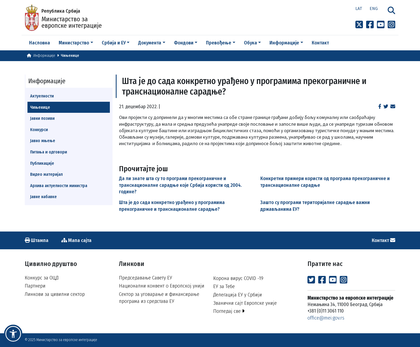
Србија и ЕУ (114, 43)
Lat (358, 8)
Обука (250, 43)
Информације (284, 43)
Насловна (39, 43)
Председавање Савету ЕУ (145, 278)
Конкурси (39, 129)
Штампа (36, 240)
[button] (13, 334)
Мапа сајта (76, 240)
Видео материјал (46, 174)
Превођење (218, 43)
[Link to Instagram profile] (391, 25)
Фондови (184, 43)
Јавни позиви (42, 118)
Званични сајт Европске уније (245, 303)
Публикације (42, 163)
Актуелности (42, 96)
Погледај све (229, 311)
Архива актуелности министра (58, 185)
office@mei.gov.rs (325, 318)
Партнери (35, 286)
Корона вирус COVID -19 (238, 278)
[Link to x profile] (359, 25)
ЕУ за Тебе (224, 286)
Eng (374, 8)
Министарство (74, 43)
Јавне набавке (43, 196)
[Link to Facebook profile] (370, 25)
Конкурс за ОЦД (41, 278)
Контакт (320, 43)
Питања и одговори (48, 152)
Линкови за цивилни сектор (55, 294)
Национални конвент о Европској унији (161, 286)
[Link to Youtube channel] (380, 25)
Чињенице (70, 55)
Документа (149, 43)
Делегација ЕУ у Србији (237, 295)
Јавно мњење (42, 140)
